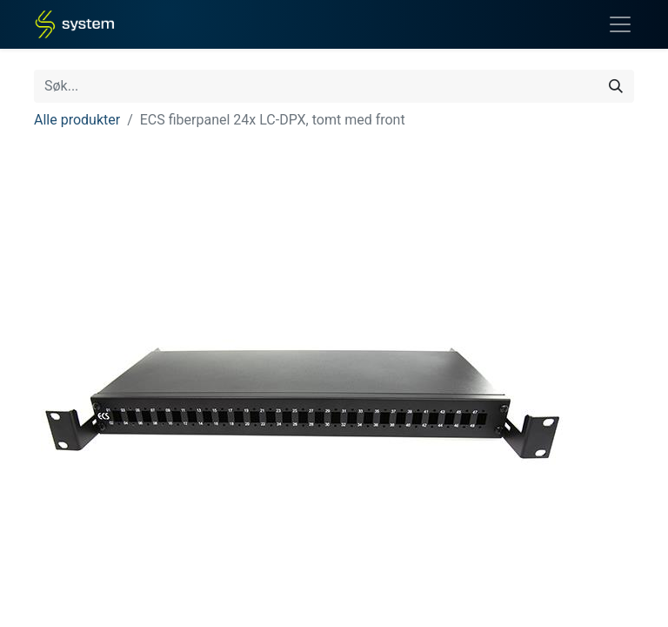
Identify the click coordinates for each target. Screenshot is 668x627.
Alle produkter (77, 119)
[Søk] (616, 86)
